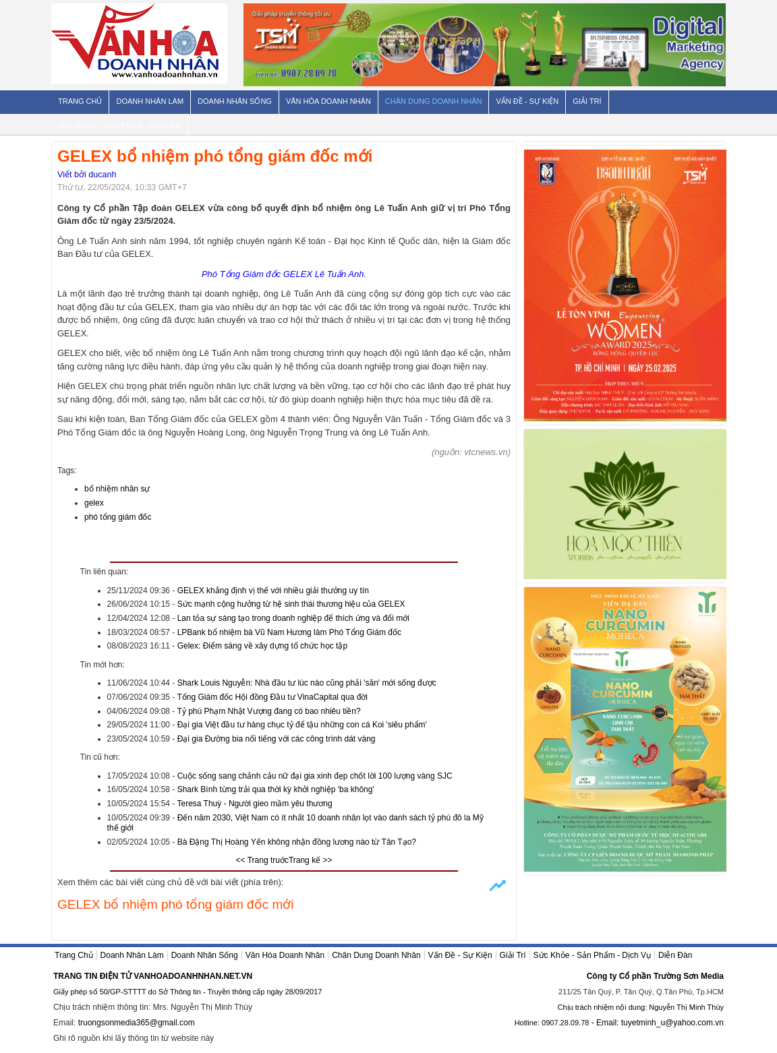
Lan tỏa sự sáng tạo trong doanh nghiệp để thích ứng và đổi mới (293, 618)
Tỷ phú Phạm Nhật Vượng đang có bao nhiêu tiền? (268, 711)
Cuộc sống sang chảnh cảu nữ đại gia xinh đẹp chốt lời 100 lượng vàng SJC (315, 776)
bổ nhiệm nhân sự (117, 488)
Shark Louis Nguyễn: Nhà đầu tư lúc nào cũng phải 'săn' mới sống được (306, 683)
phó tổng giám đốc (117, 517)
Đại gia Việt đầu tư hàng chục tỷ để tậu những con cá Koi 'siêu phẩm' (302, 724)
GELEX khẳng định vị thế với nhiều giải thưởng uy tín (273, 590)
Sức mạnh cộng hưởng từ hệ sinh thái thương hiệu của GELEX (291, 604)
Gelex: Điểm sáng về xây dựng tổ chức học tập (262, 646)
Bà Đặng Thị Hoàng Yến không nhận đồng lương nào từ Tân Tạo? (296, 842)
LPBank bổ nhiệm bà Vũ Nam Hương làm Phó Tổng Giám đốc (289, 632)
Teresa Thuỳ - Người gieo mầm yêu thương (254, 803)
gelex (94, 503)
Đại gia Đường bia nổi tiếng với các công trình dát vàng (276, 739)
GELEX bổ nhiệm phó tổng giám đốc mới (175, 904)
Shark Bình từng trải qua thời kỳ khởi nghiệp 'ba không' (275, 789)
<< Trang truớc (262, 860)
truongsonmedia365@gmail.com (136, 1022)
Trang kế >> (311, 860)
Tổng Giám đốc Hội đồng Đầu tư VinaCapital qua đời (272, 697)
